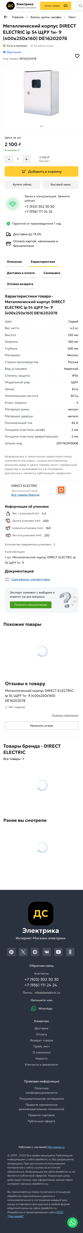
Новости (41, 1058)
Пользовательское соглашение (41, 1099)
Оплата (41, 1034)
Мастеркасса (56, 1147)
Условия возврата (20, 284)
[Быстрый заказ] (60, 184)
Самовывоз (51, 273)
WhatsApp (41, 1008)
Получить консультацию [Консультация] (30, 604)
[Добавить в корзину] (41, 171)
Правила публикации (65, 715)
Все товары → (13, 759)
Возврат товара (41, 1040)
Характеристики (43, 262)
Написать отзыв (41, 725)
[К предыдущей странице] (5, 17)
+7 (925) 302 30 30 (39, 206)
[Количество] (17, 159)
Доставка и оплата (21, 273)
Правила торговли (41, 1115)
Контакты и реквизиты (41, 1064)
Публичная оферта (41, 1121)
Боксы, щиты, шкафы (46, 17)
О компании (42, 1052)
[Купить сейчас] (22, 184)
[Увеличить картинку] (41, 93)
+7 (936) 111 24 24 (39, 211)
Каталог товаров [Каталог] (52, 6)
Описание (14, 262)
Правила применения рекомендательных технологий (41, 1107)
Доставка (41, 1028)
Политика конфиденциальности (42, 1090)
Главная (18, 17)
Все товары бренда (25, 495)
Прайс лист (41, 1046)
